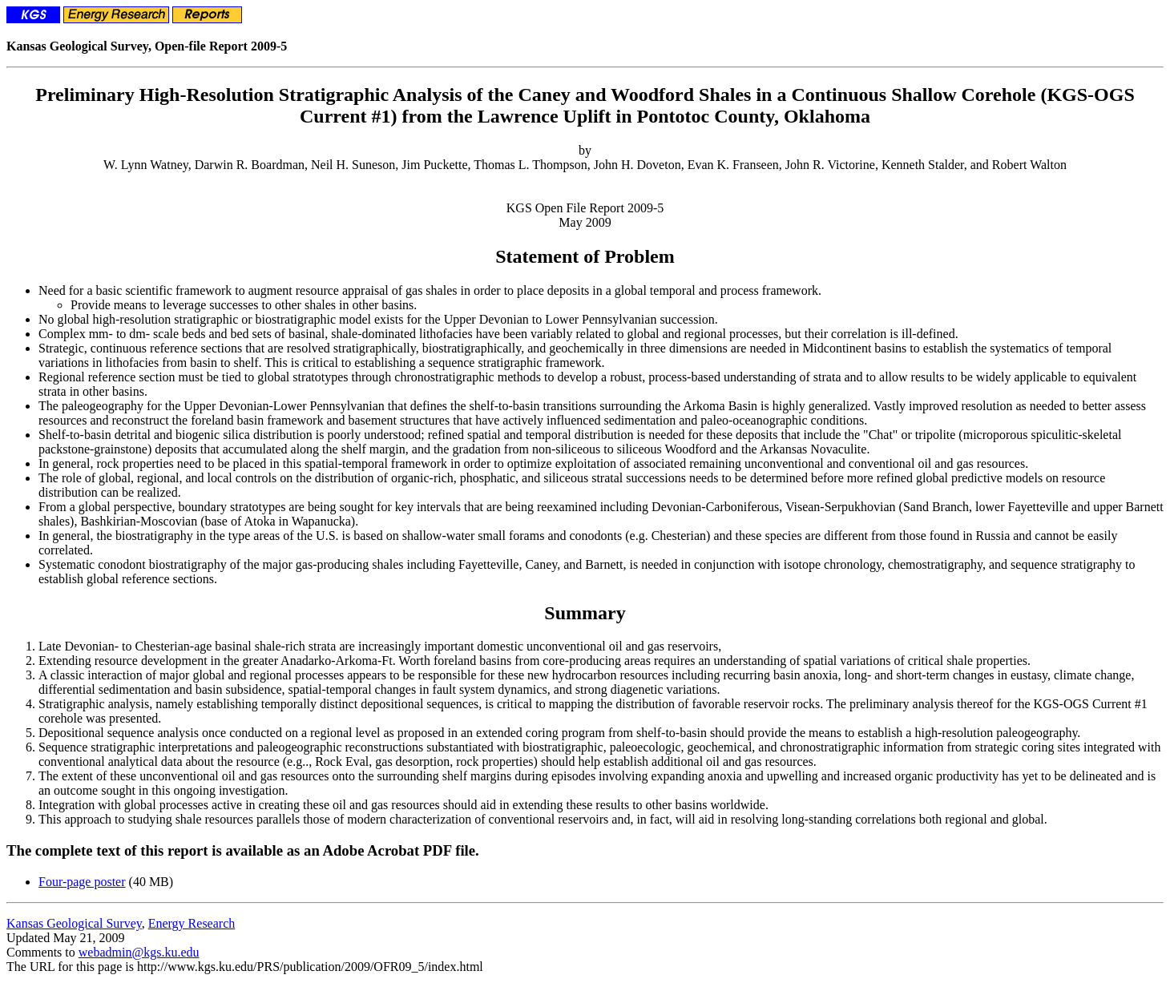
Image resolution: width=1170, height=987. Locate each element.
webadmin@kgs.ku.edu (139, 952)
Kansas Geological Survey (74, 923)
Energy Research (192, 923)
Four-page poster (82, 881)
